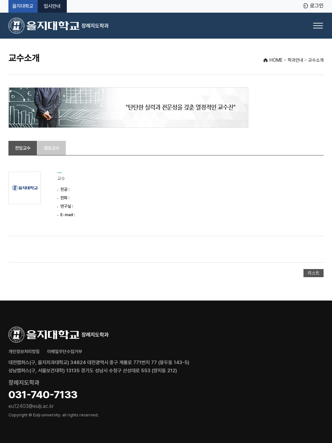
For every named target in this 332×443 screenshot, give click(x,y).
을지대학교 (22, 6)
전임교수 (22, 148)
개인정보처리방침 (24, 351)
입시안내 (52, 6)
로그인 (317, 6)
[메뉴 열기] (318, 26)
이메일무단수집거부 (64, 351)
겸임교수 (51, 148)
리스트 (313, 273)
